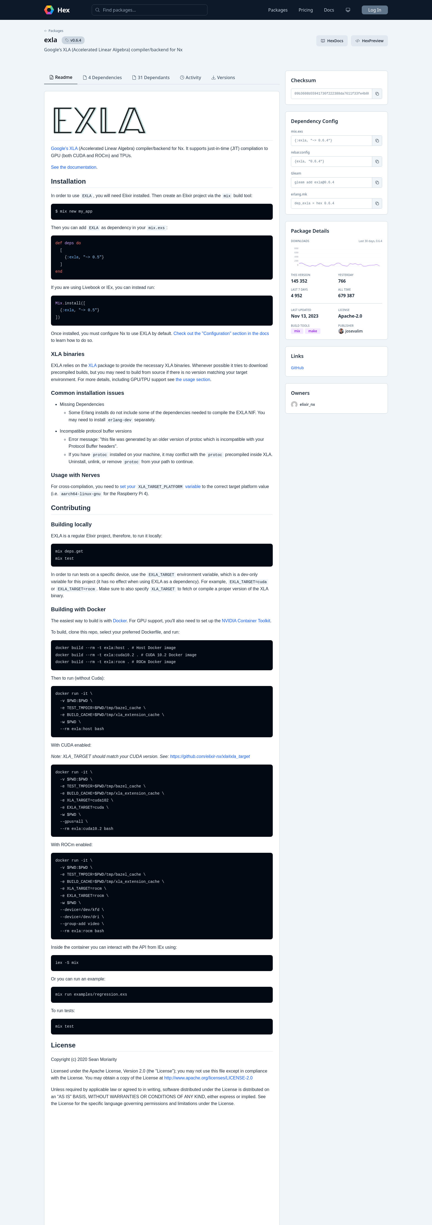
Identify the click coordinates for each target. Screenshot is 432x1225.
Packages (278, 10)
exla (50, 39)
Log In (374, 10)
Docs (329, 10)
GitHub (297, 367)
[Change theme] (348, 10)
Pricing (306, 10)
